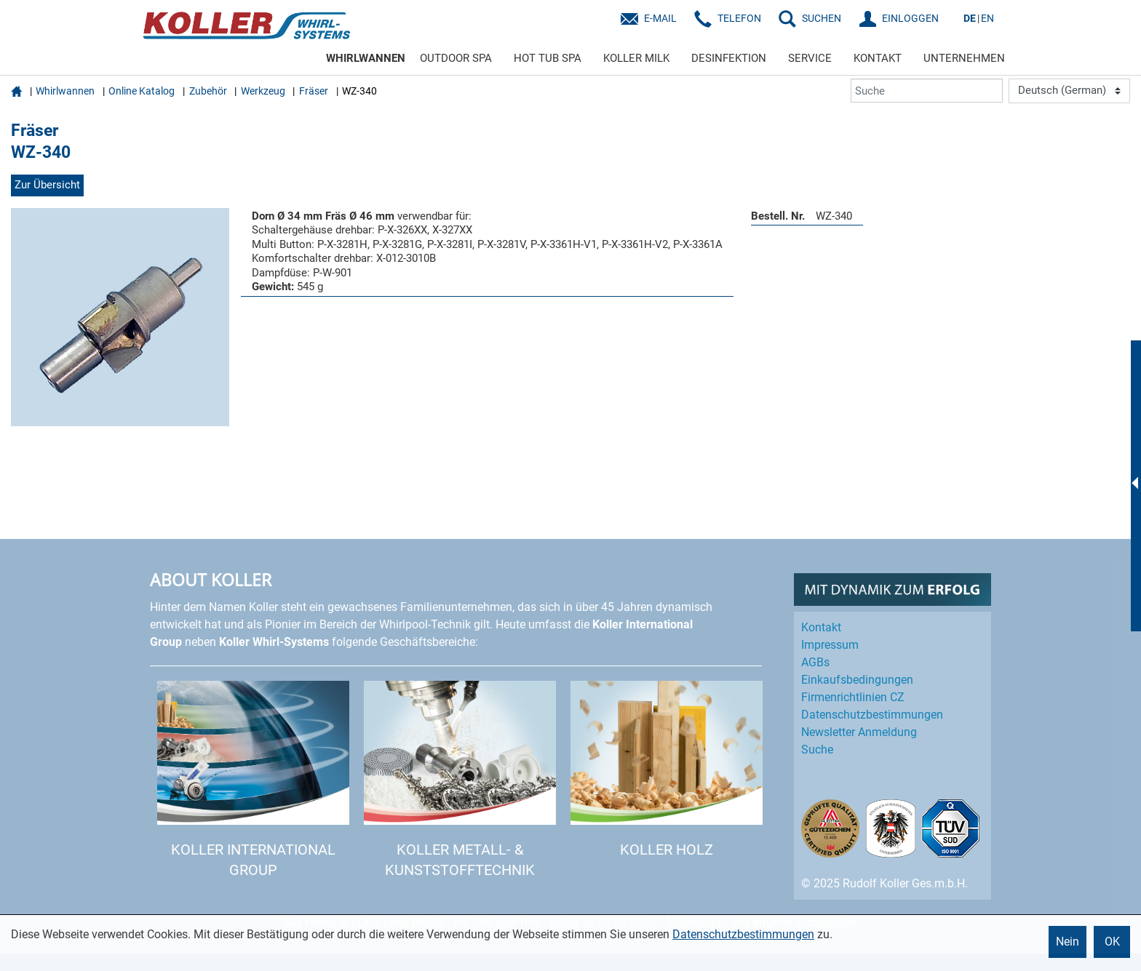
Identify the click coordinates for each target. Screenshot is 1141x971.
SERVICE (810, 58)
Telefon (739, 18)
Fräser (313, 91)
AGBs (815, 662)
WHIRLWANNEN (365, 58)
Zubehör (208, 91)
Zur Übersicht (47, 184)
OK (1112, 941)
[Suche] (927, 91)
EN (987, 18)
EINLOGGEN (910, 18)
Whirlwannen (65, 91)
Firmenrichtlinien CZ (853, 697)
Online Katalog (141, 91)
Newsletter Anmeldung (859, 732)
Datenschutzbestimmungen (743, 934)
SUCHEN (821, 18)
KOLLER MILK (636, 58)
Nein (1067, 941)
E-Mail (660, 18)
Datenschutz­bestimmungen (872, 715)
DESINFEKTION (728, 58)
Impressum (830, 645)
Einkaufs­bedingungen (857, 680)
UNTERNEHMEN (964, 58)
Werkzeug (263, 91)
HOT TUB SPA (547, 58)
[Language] (1069, 91)
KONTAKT (878, 58)
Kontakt (821, 627)
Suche (817, 749)
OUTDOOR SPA (456, 58)
